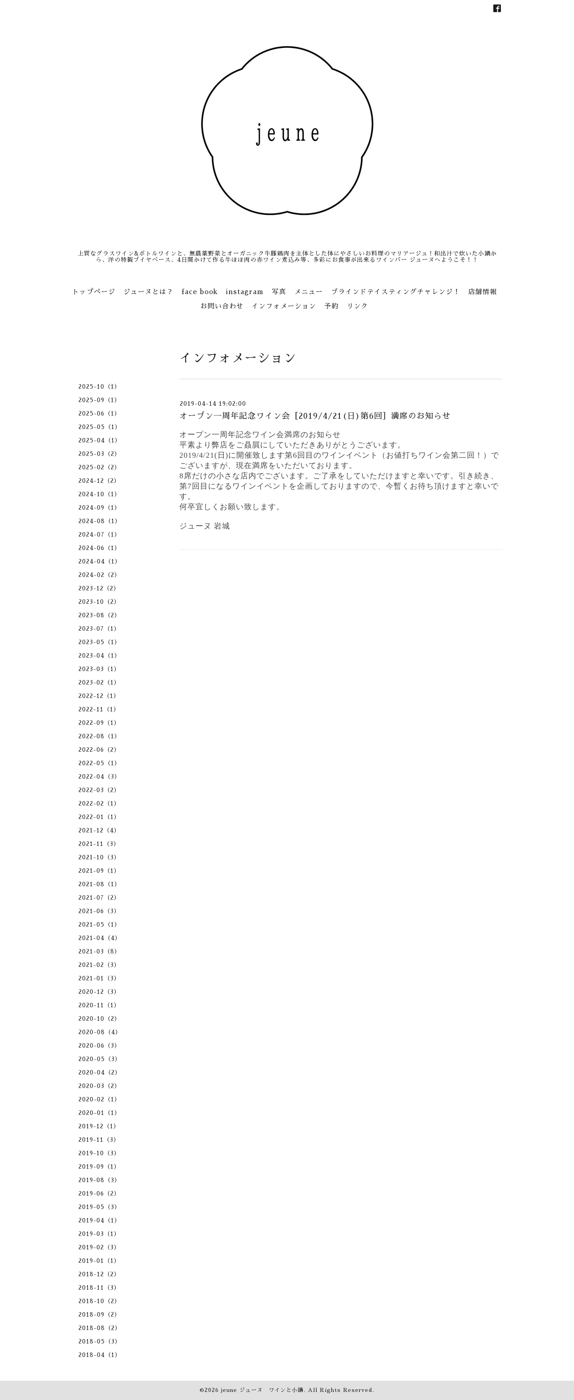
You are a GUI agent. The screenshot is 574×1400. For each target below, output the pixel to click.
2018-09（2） (99, 1315)
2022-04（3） (99, 777)
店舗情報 (482, 291)
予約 (331, 306)
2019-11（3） (99, 1140)
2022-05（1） (99, 763)
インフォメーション (284, 306)
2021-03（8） (99, 951)
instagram (245, 291)
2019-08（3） (99, 1180)
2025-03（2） (99, 454)
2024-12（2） (99, 481)
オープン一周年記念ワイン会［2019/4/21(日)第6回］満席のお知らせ (315, 416)
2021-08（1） (99, 884)
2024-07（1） (99, 534)
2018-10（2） (99, 1301)
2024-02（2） (99, 575)
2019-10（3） (99, 1153)
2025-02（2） (99, 467)
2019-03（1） (99, 1234)
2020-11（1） (99, 1005)
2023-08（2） (99, 615)
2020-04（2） (99, 1072)
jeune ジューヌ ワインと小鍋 (262, 1390)
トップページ (93, 291)
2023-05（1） (99, 642)
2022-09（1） (99, 723)
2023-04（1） (99, 656)
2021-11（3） (99, 844)
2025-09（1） (99, 400)
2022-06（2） (99, 750)
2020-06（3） (99, 1046)
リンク (357, 306)
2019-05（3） (99, 1207)
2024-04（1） (99, 561)
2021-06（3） (99, 911)
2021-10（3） (99, 857)
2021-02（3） (99, 965)
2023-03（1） (99, 669)
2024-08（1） (99, 521)
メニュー (308, 291)
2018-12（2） (99, 1274)
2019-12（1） (99, 1126)
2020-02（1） (99, 1099)
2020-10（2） (99, 1019)
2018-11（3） (99, 1288)
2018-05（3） (99, 1341)
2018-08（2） (99, 1328)
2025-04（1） (99, 440)
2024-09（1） (99, 508)
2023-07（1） (99, 629)
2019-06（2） (99, 1193)
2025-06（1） (99, 413)
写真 (279, 291)
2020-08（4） (100, 1032)
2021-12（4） (99, 830)
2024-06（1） (99, 548)
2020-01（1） (99, 1113)
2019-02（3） (99, 1247)
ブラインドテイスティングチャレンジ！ (395, 291)
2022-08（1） (99, 736)
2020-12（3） (99, 992)
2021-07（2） (99, 898)
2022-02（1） (99, 803)
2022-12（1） (99, 696)
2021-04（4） (99, 938)
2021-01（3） (99, 978)
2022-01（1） (99, 817)
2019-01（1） (99, 1261)
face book (200, 291)
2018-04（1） (99, 1355)
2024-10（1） (99, 494)
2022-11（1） (99, 709)
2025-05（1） (99, 427)
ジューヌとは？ (148, 291)
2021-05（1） (99, 925)
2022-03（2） (99, 790)
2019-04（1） (99, 1220)
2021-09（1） (99, 871)
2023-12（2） (99, 588)
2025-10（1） (99, 387)
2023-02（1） (99, 682)
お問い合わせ (222, 306)
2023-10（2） (99, 602)
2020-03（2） (99, 1086)
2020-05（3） (99, 1059)
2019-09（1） (99, 1167)
